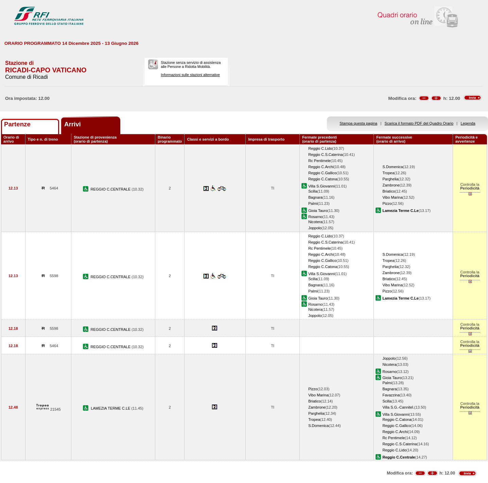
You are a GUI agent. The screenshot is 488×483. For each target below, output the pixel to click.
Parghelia (390, 179)
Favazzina (391, 395)
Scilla (312, 191)
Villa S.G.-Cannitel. (398, 407)
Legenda (468, 123)
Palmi (313, 203)
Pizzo (386, 203)
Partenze (17, 124)
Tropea (388, 173)
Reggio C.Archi (321, 167)
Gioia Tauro (317, 211)
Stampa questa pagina (358, 123)
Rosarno (315, 217)
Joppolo (314, 228)
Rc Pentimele (319, 161)
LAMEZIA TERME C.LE (111, 408)
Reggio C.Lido (320, 148)
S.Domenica (392, 167)
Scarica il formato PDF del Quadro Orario (419, 123)
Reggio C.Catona (322, 179)
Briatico (388, 191)
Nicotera (315, 222)
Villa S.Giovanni (321, 186)
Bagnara (315, 197)
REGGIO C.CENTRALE (111, 189)
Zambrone (391, 185)
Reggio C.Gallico (322, 173)
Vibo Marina (392, 197)
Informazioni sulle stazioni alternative (190, 75)
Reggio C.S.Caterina (325, 155)
